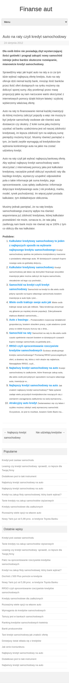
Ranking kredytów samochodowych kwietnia (25, 622)
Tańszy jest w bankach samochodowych (22, 616)
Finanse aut (36, 8)
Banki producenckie (12, 628)
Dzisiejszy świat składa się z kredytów (21, 640)
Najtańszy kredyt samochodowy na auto (33, 367)
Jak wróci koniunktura (13, 646)
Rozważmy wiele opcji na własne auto (21, 604)
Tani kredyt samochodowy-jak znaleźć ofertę (25, 634)
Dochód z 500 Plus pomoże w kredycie (22, 576)
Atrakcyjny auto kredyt (23, 403)
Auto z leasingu (18, 319)
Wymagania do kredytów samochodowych (24, 610)
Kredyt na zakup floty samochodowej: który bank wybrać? (31, 570)
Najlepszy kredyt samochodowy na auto (33, 385)
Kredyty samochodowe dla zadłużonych (22, 598)
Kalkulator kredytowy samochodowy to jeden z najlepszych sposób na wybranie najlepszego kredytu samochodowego (36, 245)
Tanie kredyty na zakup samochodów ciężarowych (28, 543)
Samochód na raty (20, 332)
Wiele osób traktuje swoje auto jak (30, 302)
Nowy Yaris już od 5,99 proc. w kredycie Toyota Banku (30, 582)
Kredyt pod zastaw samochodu (18, 537)
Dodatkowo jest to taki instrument (19, 659)
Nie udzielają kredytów (50, 432)
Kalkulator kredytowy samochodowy (31, 267)
